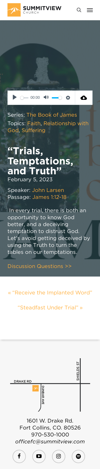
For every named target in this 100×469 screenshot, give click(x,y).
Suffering (33, 130)
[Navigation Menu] (90, 10)
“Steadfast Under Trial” (48, 307)
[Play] (14, 97)
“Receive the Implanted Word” (52, 292)
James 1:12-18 (49, 197)
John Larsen (48, 190)
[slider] (24, 97)
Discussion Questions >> (39, 266)
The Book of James (51, 115)
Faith (34, 123)
